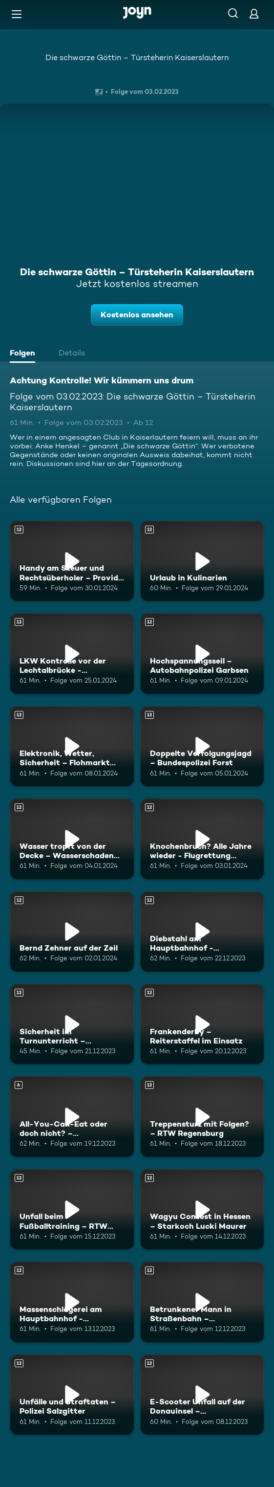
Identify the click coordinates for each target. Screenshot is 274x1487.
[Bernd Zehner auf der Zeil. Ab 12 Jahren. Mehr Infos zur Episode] (72, 931)
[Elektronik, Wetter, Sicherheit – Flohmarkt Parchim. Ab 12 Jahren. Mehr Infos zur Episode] (72, 746)
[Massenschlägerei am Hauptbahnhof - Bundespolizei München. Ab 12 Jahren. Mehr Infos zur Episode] (72, 1302)
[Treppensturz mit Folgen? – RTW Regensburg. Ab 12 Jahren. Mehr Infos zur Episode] (202, 1116)
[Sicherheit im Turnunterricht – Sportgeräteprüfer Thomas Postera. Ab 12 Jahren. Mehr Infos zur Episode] (72, 1024)
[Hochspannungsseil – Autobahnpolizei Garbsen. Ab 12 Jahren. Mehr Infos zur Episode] (202, 653)
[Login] (254, 13)
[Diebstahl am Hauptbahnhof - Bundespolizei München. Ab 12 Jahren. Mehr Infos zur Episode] (202, 931)
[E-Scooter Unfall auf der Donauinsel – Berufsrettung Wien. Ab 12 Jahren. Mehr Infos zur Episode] (202, 1394)
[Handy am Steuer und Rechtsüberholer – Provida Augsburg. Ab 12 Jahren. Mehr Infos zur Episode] (72, 561)
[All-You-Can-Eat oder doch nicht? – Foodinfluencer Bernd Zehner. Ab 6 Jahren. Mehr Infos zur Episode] (72, 1116)
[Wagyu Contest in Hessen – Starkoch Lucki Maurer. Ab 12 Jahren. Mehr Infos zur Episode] (202, 1209)
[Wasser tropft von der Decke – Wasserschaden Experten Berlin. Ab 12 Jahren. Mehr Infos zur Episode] (72, 839)
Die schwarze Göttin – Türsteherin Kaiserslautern (137, 57)
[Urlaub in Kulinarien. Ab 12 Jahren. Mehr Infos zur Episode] (202, 561)
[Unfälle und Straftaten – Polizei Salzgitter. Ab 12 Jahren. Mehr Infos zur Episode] (72, 1394)
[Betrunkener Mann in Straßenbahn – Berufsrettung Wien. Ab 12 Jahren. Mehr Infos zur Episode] (202, 1302)
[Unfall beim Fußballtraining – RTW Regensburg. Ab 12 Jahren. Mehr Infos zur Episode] (72, 1209)
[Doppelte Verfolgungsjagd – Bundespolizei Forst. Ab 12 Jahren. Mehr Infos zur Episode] (202, 746)
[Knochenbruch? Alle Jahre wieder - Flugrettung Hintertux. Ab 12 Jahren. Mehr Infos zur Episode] (202, 839)
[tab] (25, 354)
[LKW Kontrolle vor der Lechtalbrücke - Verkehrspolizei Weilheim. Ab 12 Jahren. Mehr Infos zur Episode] (72, 653)
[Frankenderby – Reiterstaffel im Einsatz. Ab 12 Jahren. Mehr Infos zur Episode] (202, 1024)
